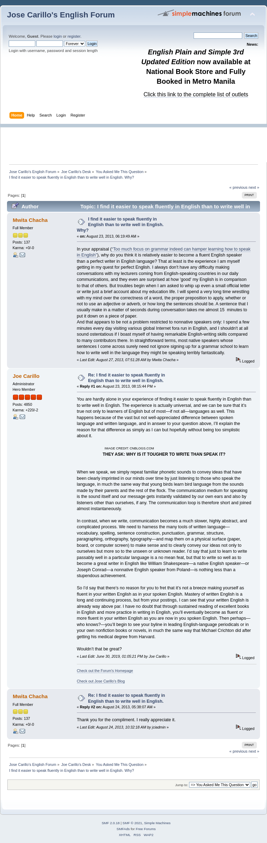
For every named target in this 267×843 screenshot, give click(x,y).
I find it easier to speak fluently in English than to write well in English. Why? (120, 225)
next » (253, 187)
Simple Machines (157, 823)
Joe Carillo (26, 376)
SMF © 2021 (132, 823)
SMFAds (123, 829)
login (57, 36)
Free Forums (146, 829)
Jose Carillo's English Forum (61, 14)
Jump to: (181, 785)
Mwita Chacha (30, 220)
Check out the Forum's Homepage (105, 671)
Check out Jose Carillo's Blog (101, 681)
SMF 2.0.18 (111, 823)
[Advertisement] (137, 143)
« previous (238, 187)
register (73, 36)
